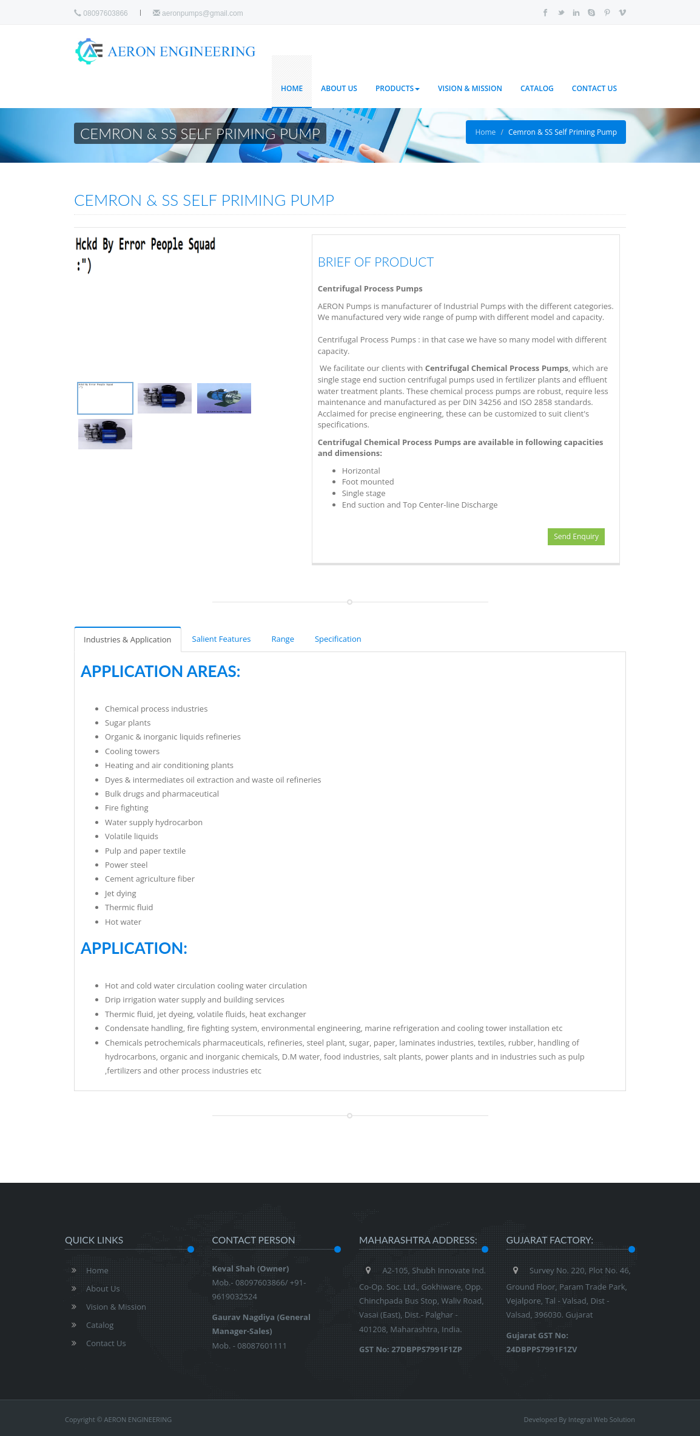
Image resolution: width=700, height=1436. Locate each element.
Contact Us (594, 88)
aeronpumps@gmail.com (198, 13)
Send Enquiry (576, 536)
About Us (339, 88)
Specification (338, 638)
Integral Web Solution (601, 1419)
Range (282, 638)
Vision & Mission (470, 88)
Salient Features (221, 638)
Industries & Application (128, 639)
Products (397, 88)
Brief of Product (376, 261)
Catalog (537, 88)
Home (292, 88)
